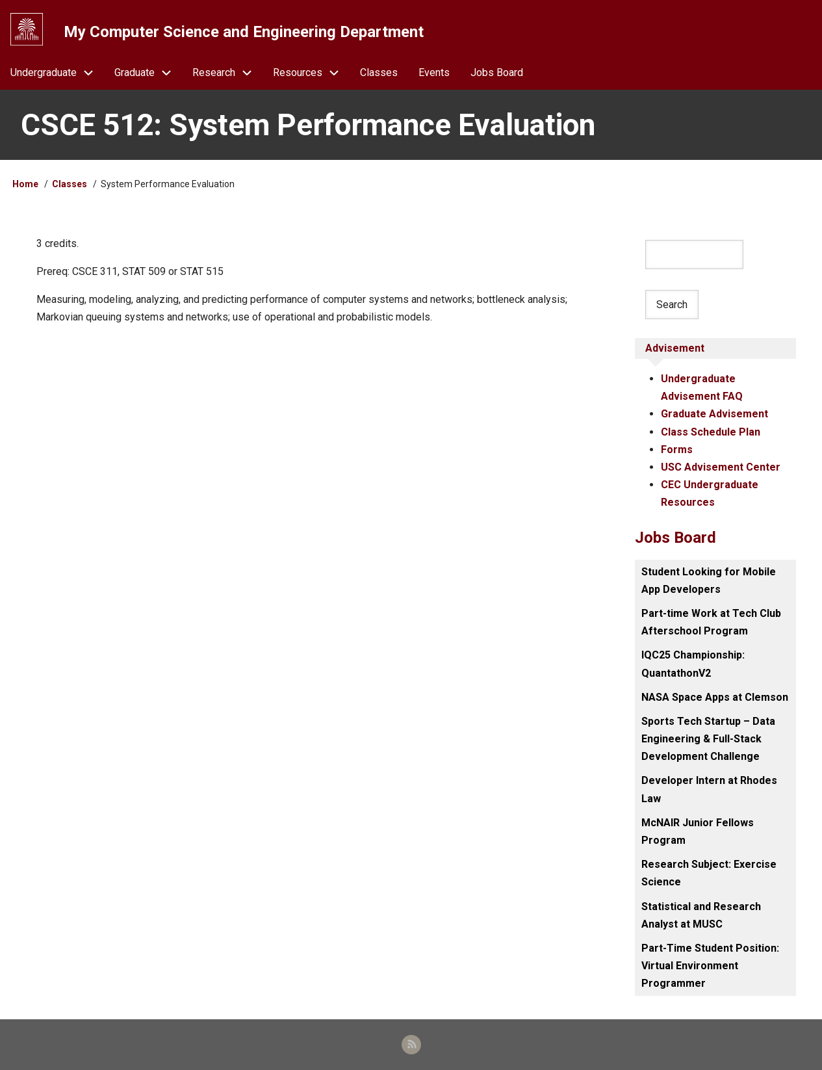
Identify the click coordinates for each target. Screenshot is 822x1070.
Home (25, 184)
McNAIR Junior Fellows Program (697, 831)
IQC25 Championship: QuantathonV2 (693, 664)
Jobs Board (675, 537)
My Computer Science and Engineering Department (244, 32)
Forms (677, 449)
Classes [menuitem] (379, 72)
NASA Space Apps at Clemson (714, 697)
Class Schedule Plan (710, 432)
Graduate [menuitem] (148, 72)
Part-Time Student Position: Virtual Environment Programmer (710, 965)
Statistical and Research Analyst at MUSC (701, 915)
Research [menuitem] (227, 72)
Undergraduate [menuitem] (57, 72)
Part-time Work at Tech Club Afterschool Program (711, 622)
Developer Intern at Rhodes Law (709, 789)
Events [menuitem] (434, 72)
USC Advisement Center (720, 467)
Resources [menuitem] (311, 72)
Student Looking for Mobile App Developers (708, 580)
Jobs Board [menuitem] (496, 72)
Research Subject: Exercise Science (709, 873)
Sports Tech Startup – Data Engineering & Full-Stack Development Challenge (708, 739)
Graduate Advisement (714, 414)
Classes (69, 184)
